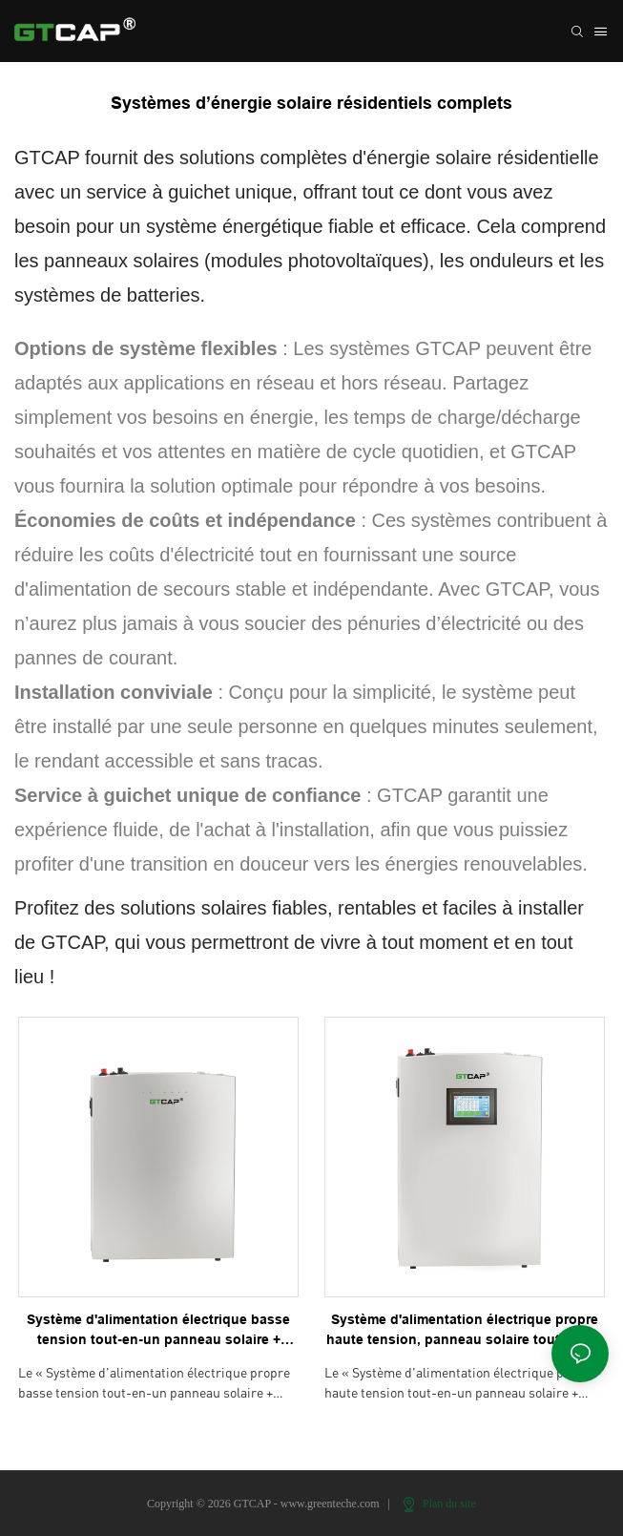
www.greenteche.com (331, 1503)
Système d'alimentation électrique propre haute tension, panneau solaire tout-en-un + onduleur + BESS (464, 1331)
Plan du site (439, 1503)
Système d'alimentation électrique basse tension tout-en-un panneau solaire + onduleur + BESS (158, 1331)
